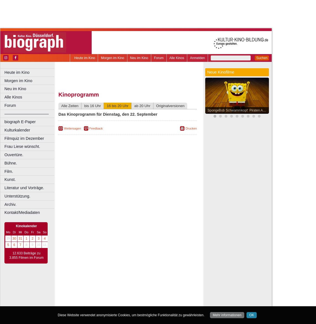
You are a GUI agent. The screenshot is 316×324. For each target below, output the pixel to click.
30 (14, 239)
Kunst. (10, 179)
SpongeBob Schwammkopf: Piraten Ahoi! (237, 110)
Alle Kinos (176, 58)
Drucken (191, 128)
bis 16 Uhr (92, 106)
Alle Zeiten (69, 106)
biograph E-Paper (20, 122)
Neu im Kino (139, 58)
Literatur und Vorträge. (24, 188)
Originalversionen (170, 106)
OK (251, 315)
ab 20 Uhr (142, 106)
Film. (8, 171)
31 (20, 239)
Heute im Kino (84, 58)
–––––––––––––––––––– (26, 114)
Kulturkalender (17, 130)
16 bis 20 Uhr (117, 106)
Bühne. (10, 163)
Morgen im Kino (112, 58)
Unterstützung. (17, 196)
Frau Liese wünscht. (22, 146)
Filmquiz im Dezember (24, 138)
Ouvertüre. (13, 155)
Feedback (96, 128)
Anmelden (197, 58)
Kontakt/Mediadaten (22, 212)
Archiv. (10, 204)
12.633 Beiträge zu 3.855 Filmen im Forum (26, 255)
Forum (159, 58)
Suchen (262, 58)
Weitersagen (72, 128)
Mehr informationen (227, 315)
